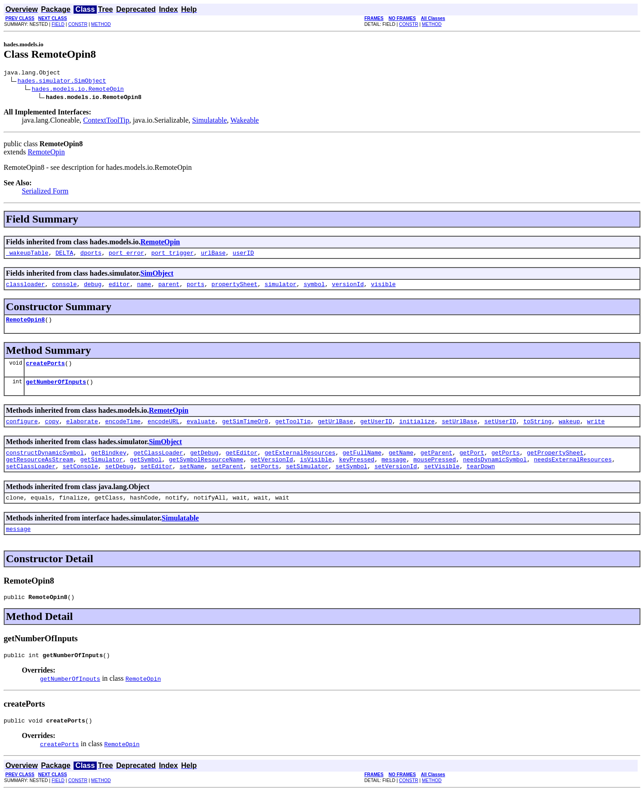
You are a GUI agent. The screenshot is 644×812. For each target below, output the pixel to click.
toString (537, 430)
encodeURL (163, 430)
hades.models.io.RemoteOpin (78, 90)
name (144, 288)
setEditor (156, 479)
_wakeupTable (27, 255)
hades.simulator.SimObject (62, 82)
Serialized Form (45, 192)
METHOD (101, 24)
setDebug (119, 479)
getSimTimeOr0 (245, 430)
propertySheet (235, 288)
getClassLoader (158, 463)
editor (119, 288)
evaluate (201, 430)
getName (401, 463)
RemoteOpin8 (25, 325)
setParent (227, 479)
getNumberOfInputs (56, 390)
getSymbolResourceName (206, 471)
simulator (281, 288)
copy (52, 430)
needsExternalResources (573, 471)
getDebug (204, 463)
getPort (472, 463)
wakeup (569, 430)
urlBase (213, 255)
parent (169, 288)
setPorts (264, 479)
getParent (436, 463)
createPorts (45, 370)
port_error (126, 255)
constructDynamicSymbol (45, 463)
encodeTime (122, 430)
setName (191, 479)
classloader (25, 288)
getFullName (361, 463)
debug (93, 288)
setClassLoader (30, 479)
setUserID (500, 430)
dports (91, 255)
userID (243, 255)
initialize (417, 430)
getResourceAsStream (39, 471)
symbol (314, 288)
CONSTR (77, 24)
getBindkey (108, 463)
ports (195, 288)
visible (383, 288)
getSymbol (146, 471)
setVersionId (395, 479)
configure (22, 430)
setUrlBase (459, 430)
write (595, 430)
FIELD (58, 24)
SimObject (156, 276)
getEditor (242, 463)
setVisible (442, 479)
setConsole (80, 479)
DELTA (64, 255)
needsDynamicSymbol (494, 471)
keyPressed (356, 471)
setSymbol (351, 479)
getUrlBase (335, 430)
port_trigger (172, 255)
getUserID (376, 430)
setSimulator (307, 479)
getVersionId (271, 471)
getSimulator (101, 471)
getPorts (505, 463)
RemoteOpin (46, 153)
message (393, 471)
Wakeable (244, 121)
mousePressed (434, 471)
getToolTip (293, 430)
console (64, 288)
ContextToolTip (106, 121)
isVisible (316, 471)
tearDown (480, 479)
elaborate (82, 430)
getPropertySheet (555, 463)
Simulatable (209, 121)
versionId (348, 288)
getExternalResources (299, 463)
